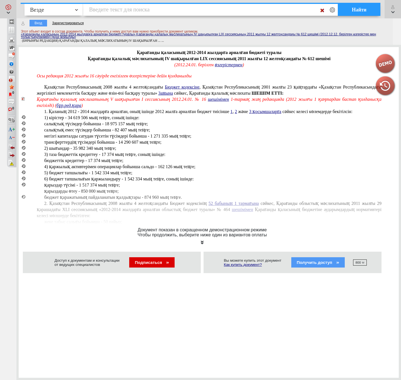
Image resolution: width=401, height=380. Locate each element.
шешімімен (218, 99)
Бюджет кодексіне (182, 87)
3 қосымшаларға (265, 111)
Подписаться (152, 262)
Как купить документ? (243, 265)
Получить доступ (318, 262)
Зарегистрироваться (68, 23)
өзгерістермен (228, 64)
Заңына (165, 93)
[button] (8, 9)
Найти (359, 10)
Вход (38, 23)
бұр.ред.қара (69, 105)
